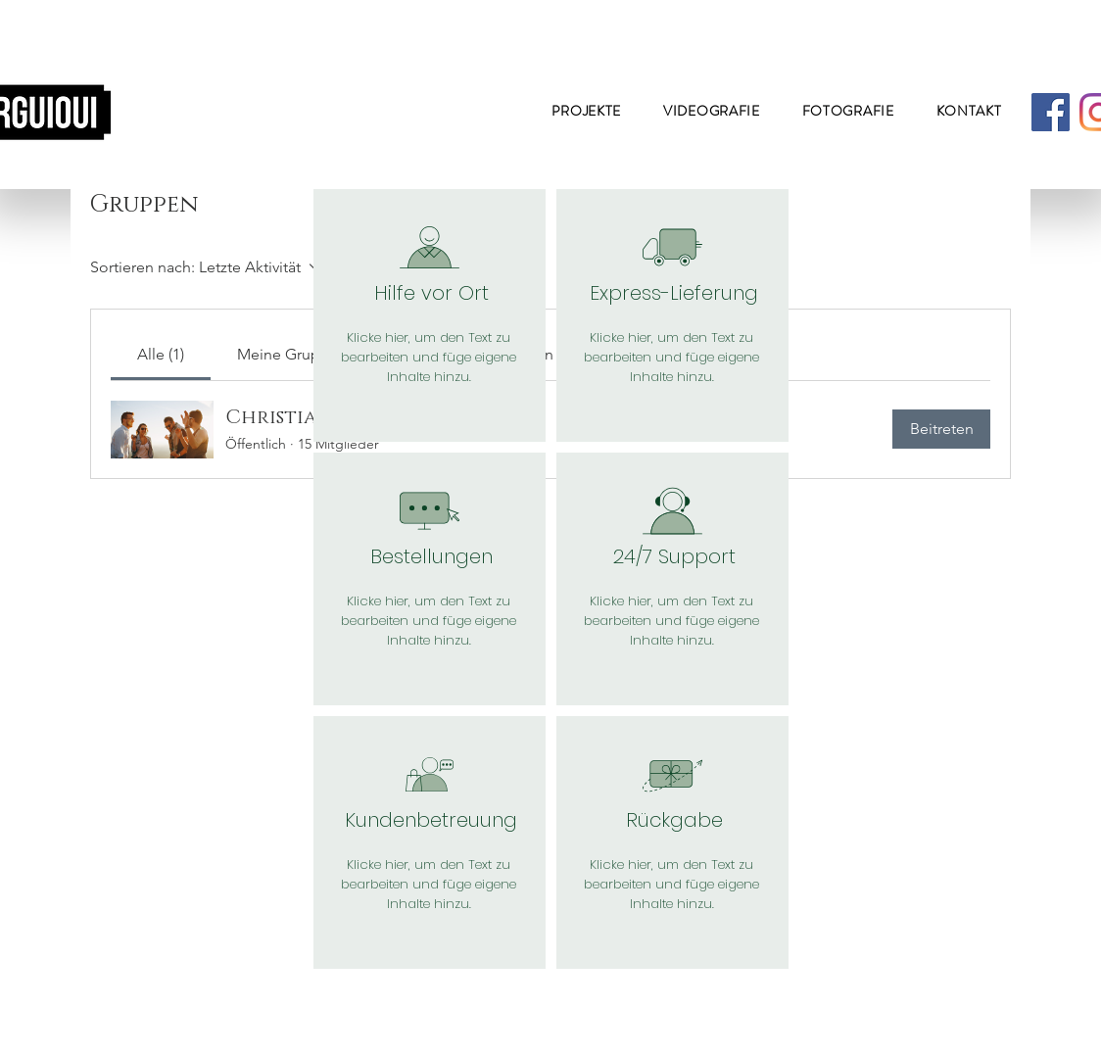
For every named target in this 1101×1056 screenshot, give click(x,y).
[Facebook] (1050, 112)
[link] (160, 354)
